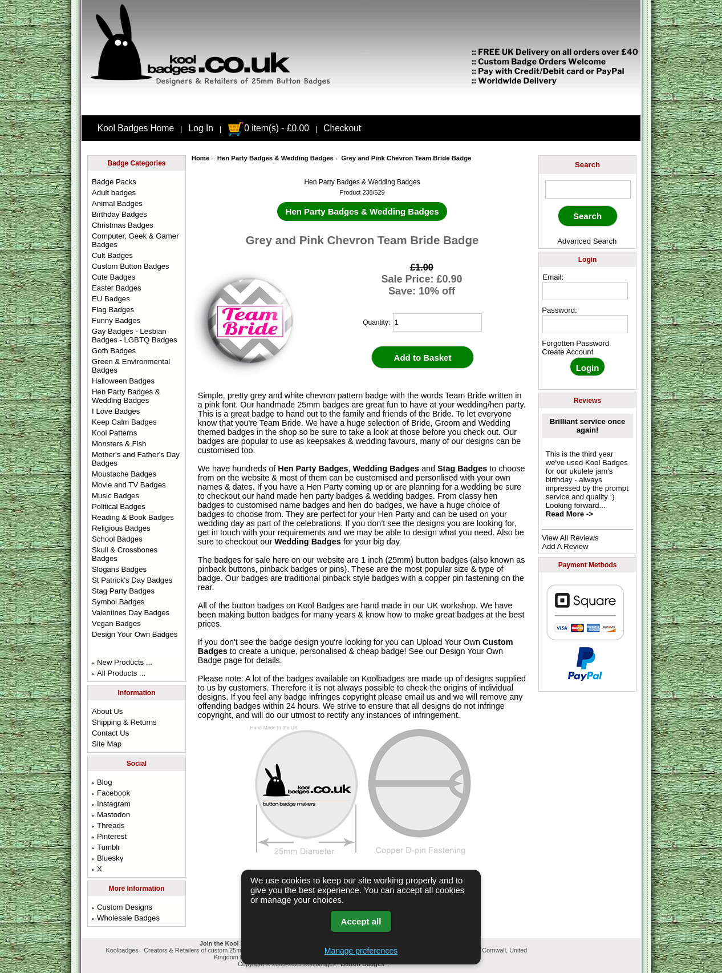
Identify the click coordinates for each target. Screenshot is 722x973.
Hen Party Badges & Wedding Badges (275, 158)
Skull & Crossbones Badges (124, 554)
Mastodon (111, 814)
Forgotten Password (575, 343)
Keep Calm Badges (124, 422)
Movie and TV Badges (129, 485)
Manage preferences (361, 950)
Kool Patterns (114, 433)
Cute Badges (113, 277)
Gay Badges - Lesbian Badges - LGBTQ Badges (134, 335)
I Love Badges (116, 411)
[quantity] (437, 322)
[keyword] (588, 189)
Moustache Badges (124, 474)
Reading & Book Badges (133, 517)
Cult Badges (112, 255)
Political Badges (118, 506)
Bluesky (107, 858)
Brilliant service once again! (588, 425)
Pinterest (109, 836)
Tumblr (106, 847)
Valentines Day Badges (130, 612)
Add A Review (565, 546)
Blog (102, 782)
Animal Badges (117, 203)
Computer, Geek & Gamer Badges (135, 240)
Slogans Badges (119, 569)
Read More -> (569, 514)
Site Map (106, 744)
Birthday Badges (119, 214)
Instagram (111, 804)
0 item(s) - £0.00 (268, 128)
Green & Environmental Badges (131, 365)
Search (587, 164)
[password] (585, 324)
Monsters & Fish (119, 443)
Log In (201, 128)
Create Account (567, 352)
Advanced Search (586, 241)
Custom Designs (122, 907)
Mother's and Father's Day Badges (136, 458)
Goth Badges (114, 350)
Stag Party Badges (123, 591)
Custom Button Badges (130, 266)
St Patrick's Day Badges (132, 580)
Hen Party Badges (313, 468)
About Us (107, 711)
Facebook (111, 793)
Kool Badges (321, 605)
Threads (108, 825)
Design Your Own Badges (134, 634)
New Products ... (122, 662)
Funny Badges (116, 320)
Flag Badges (113, 309)
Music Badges (115, 495)
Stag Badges (462, 468)
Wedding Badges (386, 468)
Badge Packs (114, 181)
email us (419, 696)
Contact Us (110, 733)
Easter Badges (116, 288)
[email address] (585, 291)
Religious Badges (121, 528)
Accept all (361, 921)
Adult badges (114, 192)
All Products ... (118, 673)
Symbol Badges (118, 601)
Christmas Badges (122, 225)
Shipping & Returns (124, 722)
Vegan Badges (116, 623)
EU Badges (111, 298)
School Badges (117, 539)
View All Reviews (570, 538)
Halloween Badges (123, 381)
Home (201, 158)
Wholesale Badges (126, 918)
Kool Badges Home (136, 128)
